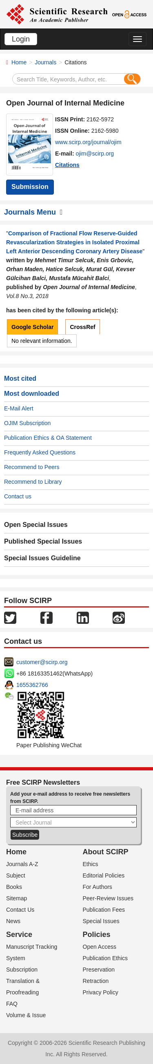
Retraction (96, 981)
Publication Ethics (105, 958)
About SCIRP (106, 852)
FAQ (12, 1003)
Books (14, 887)
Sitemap (16, 898)
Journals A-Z (22, 864)
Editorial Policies (104, 875)
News (13, 921)
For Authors (97, 887)
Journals (45, 62)
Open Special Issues (36, 524)
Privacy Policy (100, 992)
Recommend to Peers (31, 467)
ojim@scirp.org (95, 153)
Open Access (100, 946)
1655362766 (32, 685)
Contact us (17, 496)
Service (19, 934)
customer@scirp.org (41, 662)
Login (21, 39)
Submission (30, 186)
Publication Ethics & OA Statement (48, 437)
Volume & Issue (26, 1015)
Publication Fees (104, 909)
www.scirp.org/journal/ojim (88, 142)
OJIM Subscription (27, 423)
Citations (67, 165)
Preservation (99, 969)
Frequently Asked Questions (39, 452)
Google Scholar (32, 327)
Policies (97, 934)
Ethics (90, 864)
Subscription (22, 969)
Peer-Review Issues (108, 898)
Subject (15, 875)
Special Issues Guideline (42, 558)
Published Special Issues (43, 541)
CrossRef (82, 327)
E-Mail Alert (18, 408)
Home (19, 62)
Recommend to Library (33, 481)
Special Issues (101, 921)
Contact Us (20, 909)
